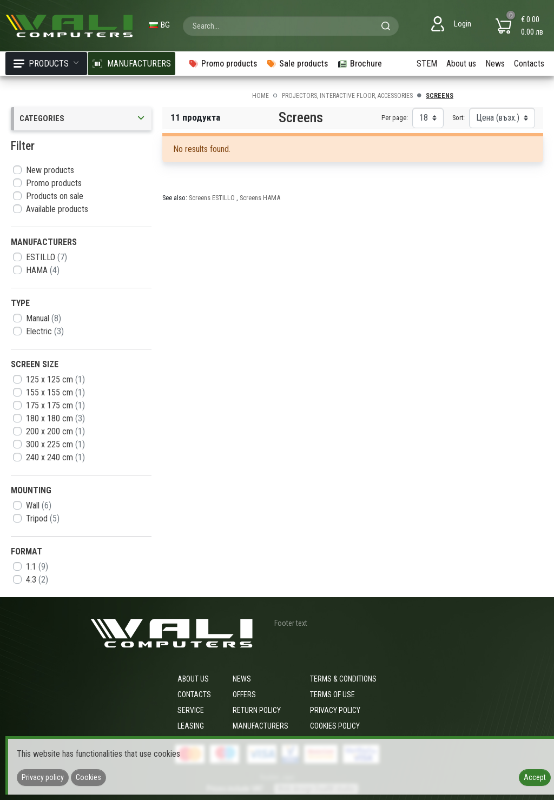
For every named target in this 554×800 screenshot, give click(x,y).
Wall (38, 505)
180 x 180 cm (55, 418)
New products (50, 170)
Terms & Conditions (343, 679)
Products (46, 63)
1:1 (37, 566)
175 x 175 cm (55, 405)
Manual (43, 318)
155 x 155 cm (55, 392)
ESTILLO (46, 257)
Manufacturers (260, 726)
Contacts (529, 63)
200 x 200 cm (55, 431)
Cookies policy (335, 726)
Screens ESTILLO (212, 198)
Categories (82, 119)
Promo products (54, 183)
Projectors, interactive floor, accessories (347, 96)
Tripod (43, 518)
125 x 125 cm (55, 379)
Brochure (359, 63)
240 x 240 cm (55, 457)
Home (260, 96)
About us (461, 63)
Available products (57, 209)
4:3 (37, 579)
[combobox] (291, 26)
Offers (244, 694)
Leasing (190, 726)
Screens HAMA (260, 198)
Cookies (88, 777)
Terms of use (332, 694)
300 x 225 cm (55, 444)
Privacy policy (335, 710)
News (495, 63)
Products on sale (54, 196)
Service (190, 710)
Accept (535, 777)
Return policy (257, 710)
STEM (427, 63)
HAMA (43, 270)
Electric (45, 331)
